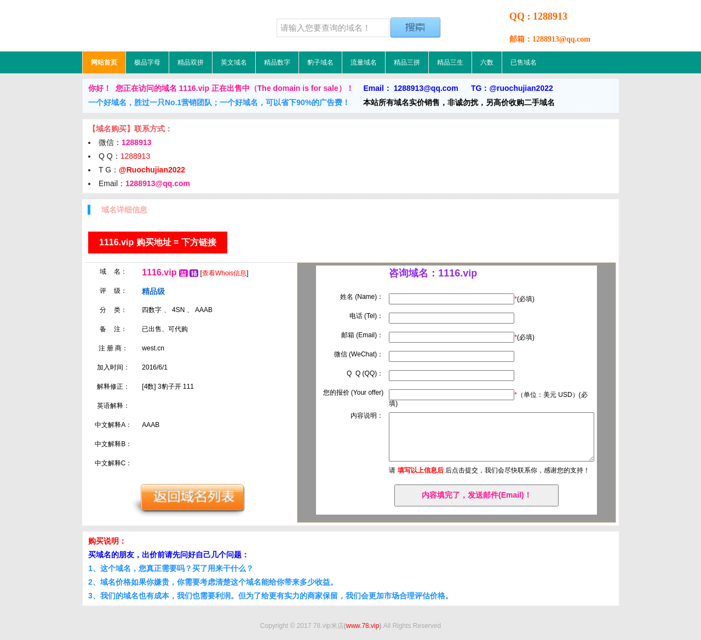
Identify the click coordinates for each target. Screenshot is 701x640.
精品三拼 (407, 62)
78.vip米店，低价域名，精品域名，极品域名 (150, 25)
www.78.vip (363, 626)
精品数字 (277, 62)
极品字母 (147, 62)
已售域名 (523, 62)
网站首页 (104, 62)
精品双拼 (190, 62)
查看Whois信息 (224, 273)
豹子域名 (320, 62)
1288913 (135, 156)
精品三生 (450, 62)
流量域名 (363, 62)
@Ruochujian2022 (152, 169)
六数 (486, 62)
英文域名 (234, 62)
